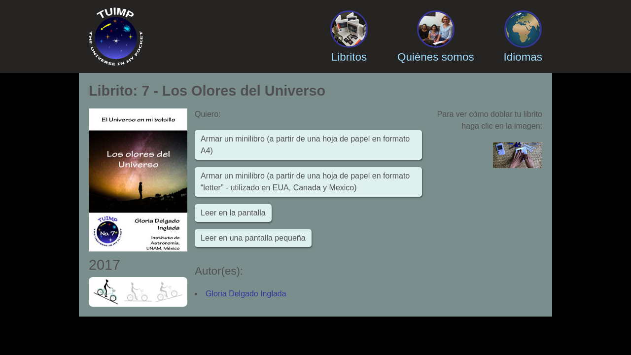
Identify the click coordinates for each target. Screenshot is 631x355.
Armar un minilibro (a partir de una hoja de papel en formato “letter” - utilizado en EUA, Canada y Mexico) (305, 182)
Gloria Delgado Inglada (246, 293)
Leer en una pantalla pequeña (253, 238)
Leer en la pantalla (233, 213)
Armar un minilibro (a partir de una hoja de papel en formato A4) (305, 145)
